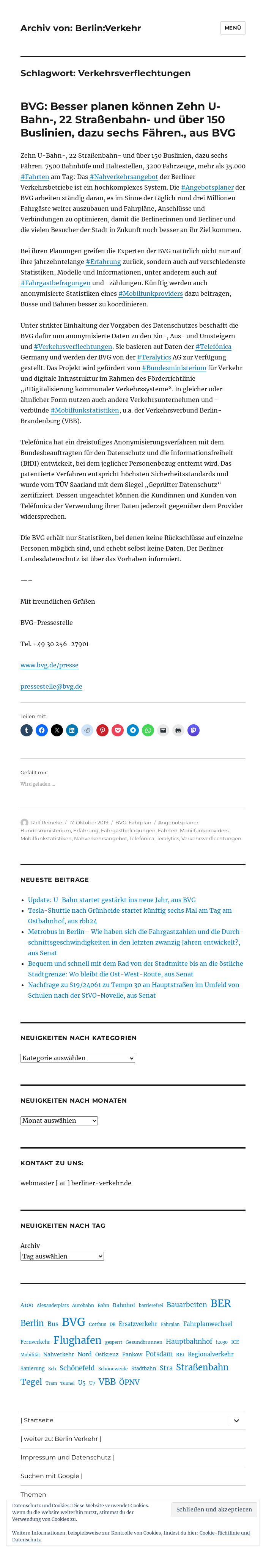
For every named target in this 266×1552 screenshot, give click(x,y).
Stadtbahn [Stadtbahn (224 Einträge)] (143, 1368)
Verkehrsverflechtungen (211, 838)
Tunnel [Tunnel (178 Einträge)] (67, 1383)
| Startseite (37, 1420)
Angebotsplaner (178, 822)
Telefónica (141, 838)
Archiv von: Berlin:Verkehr (80, 28)
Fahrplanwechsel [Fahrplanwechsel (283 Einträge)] (207, 1324)
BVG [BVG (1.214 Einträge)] (73, 1322)
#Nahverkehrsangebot (124, 176)
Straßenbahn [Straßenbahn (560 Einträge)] (202, 1367)
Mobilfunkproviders (204, 830)
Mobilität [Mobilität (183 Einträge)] (30, 1354)
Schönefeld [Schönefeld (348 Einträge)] (77, 1368)
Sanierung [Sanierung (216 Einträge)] (32, 1369)
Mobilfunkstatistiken (46, 838)
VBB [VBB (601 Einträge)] (107, 1381)
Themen (33, 1494)
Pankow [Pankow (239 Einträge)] (132, 1354)
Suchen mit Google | (51, 1476)
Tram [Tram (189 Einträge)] (51, 1383)
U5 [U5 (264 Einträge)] (82, 1382)
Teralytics (168, 838)
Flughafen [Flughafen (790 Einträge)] (78, 1340)
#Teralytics (154, 357)
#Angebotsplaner (207, 187)
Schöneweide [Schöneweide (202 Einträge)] (113, 1369)
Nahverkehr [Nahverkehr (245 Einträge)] (58, 1354)
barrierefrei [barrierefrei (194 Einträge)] (151, 1305)
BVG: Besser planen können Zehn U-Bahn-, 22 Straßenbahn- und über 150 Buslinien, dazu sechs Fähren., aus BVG (128, 119)
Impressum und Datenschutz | (67, 1457)
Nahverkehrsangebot (100, 838)
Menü (233, 28)
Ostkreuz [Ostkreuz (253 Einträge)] (107, 1354)
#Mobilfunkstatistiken (84, 410)
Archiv (30, 1245)
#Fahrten (34, 176)
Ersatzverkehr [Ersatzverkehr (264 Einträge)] (138, 1324)
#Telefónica (213, 346)
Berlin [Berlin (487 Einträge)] (32, 1323)
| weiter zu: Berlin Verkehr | (60, 1438)
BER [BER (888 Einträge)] (221, 1303)
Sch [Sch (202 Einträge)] (52, 1369)
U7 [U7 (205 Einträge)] (92, 1383)
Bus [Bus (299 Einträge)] (52, 1324)
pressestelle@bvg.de (51, 686)
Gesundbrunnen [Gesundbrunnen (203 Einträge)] (144, 1342)
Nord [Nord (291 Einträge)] (84, 1354)
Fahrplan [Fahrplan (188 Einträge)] (170, 1324)
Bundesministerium (45, 830)
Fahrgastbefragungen (128, 830)
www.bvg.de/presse (49, 665)
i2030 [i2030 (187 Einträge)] (222, 1342)
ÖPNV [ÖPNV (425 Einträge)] (129, 1382)
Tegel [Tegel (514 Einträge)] (31, 1382)
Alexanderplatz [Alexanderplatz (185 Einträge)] (53, 1305)
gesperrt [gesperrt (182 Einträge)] (113, 1342)
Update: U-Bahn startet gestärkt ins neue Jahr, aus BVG (112, 900)
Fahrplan (140, 822)
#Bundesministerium (174, 368)
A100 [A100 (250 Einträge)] (26, 1305)
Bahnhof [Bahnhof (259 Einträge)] (124, 1305)
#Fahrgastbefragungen (55, 283)
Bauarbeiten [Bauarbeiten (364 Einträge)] (187, 1305)
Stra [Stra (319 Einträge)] (166, 1368)
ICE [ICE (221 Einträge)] (235, 1342)
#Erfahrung (103, 261)
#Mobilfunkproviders (150, 293)
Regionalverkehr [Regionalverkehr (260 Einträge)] (211, 1354)
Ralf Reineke (46, 822)
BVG (120, 822)
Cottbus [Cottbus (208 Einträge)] (97, 1324)
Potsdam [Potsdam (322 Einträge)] (159, 1354)
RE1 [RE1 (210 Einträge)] (180, 1354)
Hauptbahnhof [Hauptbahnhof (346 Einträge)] (189, 1341)
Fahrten (168, 830)
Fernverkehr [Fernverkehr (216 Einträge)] (35, 1342)
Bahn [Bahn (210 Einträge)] (103, 1305)
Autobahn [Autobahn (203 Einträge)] (83, 1305)
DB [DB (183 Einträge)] (112, 1324)
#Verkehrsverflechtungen (73, 346)
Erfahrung (86, 830)
